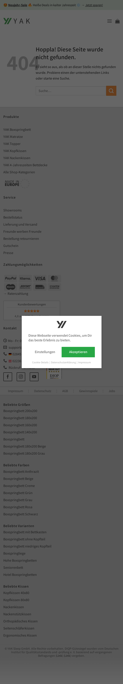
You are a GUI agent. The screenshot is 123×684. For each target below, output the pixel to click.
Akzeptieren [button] (78, 352)
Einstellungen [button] (45, 352)
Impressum (84, 362)
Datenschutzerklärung (63, 362)
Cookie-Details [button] (40, 362)
